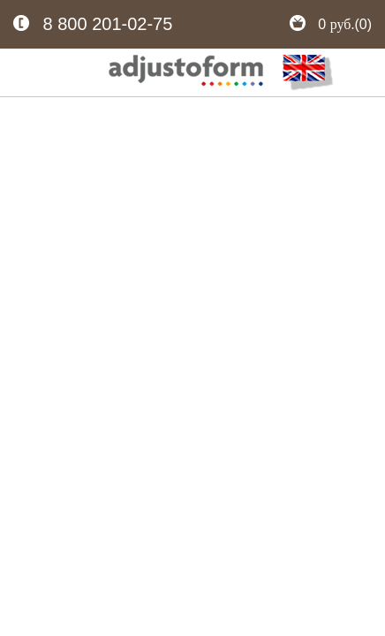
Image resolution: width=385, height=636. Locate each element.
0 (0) (331, 24)
